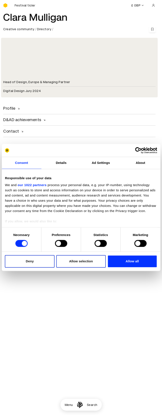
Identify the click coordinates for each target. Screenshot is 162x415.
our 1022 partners (32, 185)
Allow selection (81, 261)
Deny (30, 261)
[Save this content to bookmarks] (152, 29)
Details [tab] (61, 163)
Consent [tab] (21, 163)
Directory (44, 29)
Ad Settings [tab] (101, 163)
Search (92, 405)
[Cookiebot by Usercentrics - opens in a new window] (138, 150)
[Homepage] (80, 405)
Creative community (18, 29)
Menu (69, 405)
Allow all (132, 261)
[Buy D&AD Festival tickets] (24, 5)
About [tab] (140, 163)
